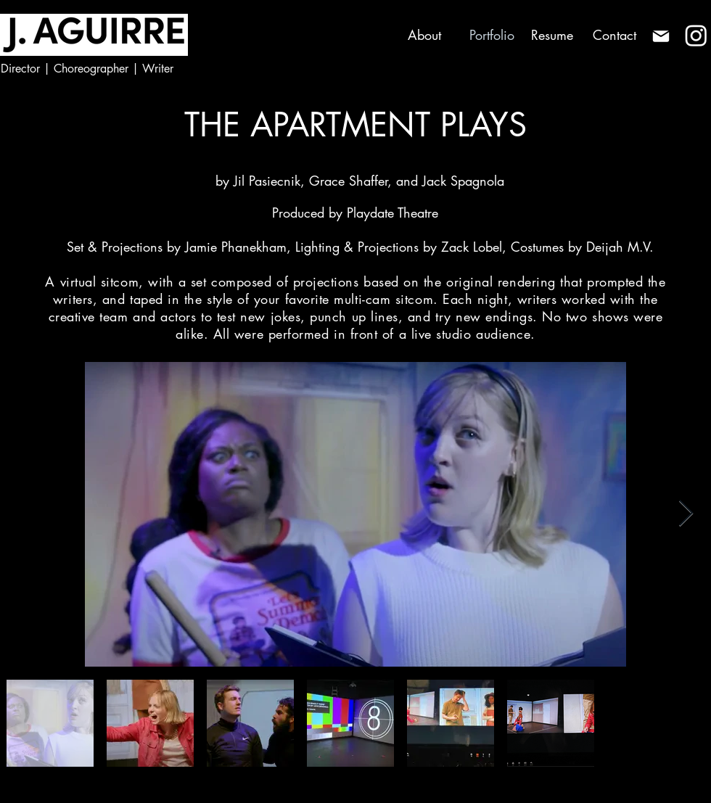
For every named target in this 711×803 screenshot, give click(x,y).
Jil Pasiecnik (267, 180)
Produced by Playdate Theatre (355, 212)
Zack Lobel (471, 246)
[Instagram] (696, 35)
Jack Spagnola (463, 180)
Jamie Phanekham (234, 246)
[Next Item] (686, 514)
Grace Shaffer (348, 180)
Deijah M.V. (620, 246)
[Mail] (660, 36)
